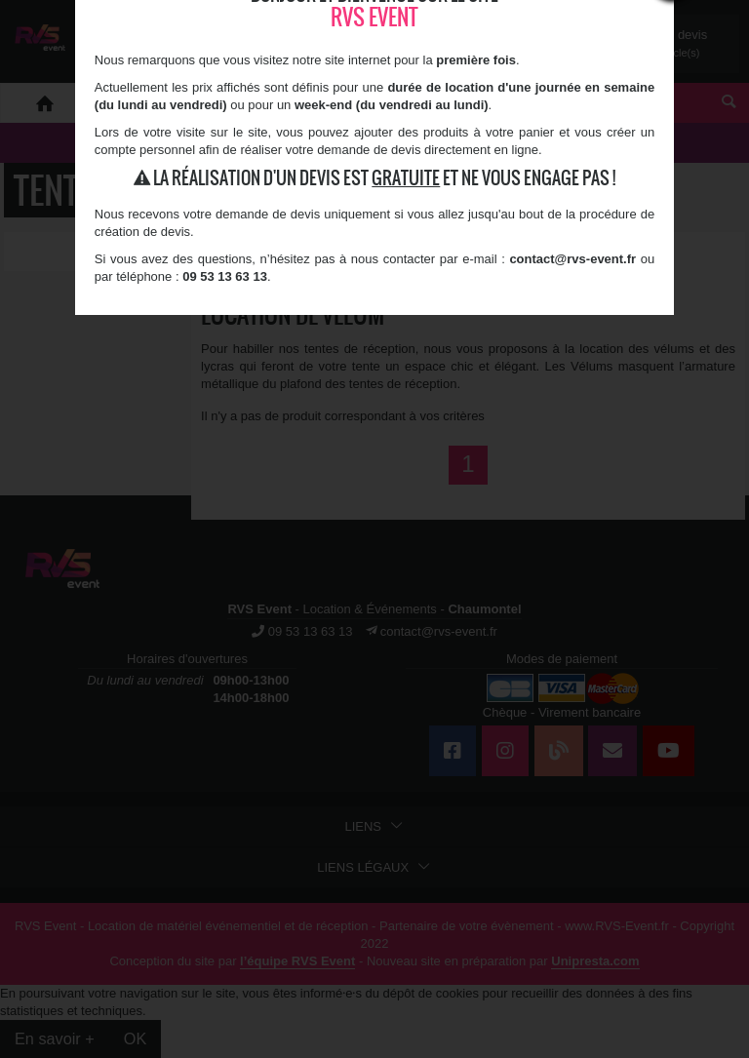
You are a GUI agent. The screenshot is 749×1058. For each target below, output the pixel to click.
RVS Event (374, 17)
